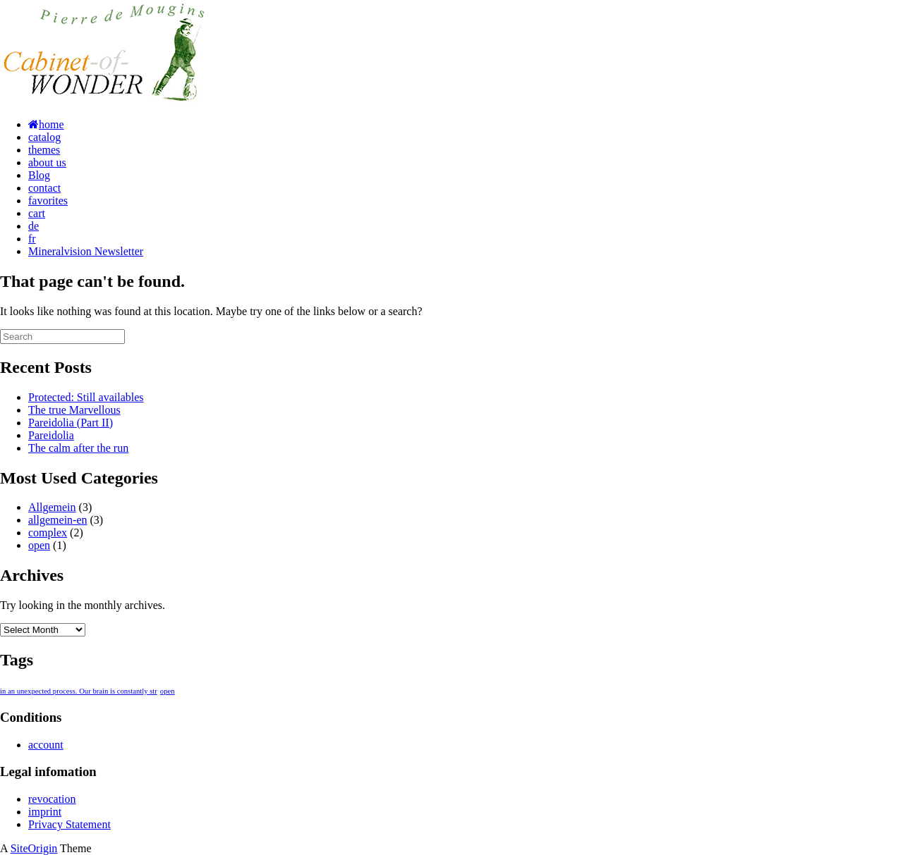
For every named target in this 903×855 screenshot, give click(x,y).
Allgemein (52, 507)
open (39, 545)
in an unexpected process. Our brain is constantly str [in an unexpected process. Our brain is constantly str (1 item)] (78, 691)
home (46, 124)
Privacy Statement (69, 824)
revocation (52, 799)
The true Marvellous (74, 410)
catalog (44, 137)
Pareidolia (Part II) (70, 423)
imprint (44, 812)
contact (44, 188)
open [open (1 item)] (167, 691)
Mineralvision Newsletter (85, 251)
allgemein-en (57, 520)
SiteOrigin (34, 848)
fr (32, 239)
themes (44, 150)
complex (47, 533)
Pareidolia (51, 435)
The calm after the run (78, 448)
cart (36, 213)
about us (47, 162)
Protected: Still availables (86, 397)
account (45, 745)
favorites (48, 201)
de (33, 226)
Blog (39, 175)
